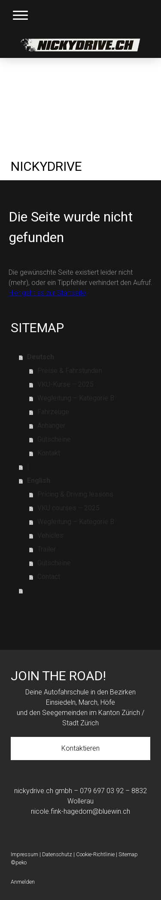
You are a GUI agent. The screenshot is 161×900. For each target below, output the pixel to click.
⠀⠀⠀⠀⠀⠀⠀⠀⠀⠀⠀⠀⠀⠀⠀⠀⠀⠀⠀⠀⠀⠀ (83, 590)
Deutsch (40, 357)
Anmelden (23, 882)
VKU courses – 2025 (68, 508)
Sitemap (128, 854)
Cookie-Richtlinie (95, 854)
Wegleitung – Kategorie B (75, 398)
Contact (48, 577)
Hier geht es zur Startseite (47, 293)
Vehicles (50, 535)
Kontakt (48, 453)
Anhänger (51, 425)
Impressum (24, 854)
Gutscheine (54, 439)
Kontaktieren (80, 748)
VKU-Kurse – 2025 (65, 384)
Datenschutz (57, 854)
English (38, 480)
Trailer (46, 549)
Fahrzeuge (53, 412)
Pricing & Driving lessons (75, 494)
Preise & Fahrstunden (69, 371)
